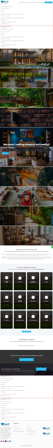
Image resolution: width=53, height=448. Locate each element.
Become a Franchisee (41, 2)
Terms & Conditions (17, 429)
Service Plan (22, 2)
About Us (15, 426)
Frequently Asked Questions (18, 431)
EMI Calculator (29, 429)
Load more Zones (26, 331)
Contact (28, 427)
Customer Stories (30, 433)
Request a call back (41, 369)
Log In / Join (48, 2)
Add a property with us (26, 359)
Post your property (30, 2)
